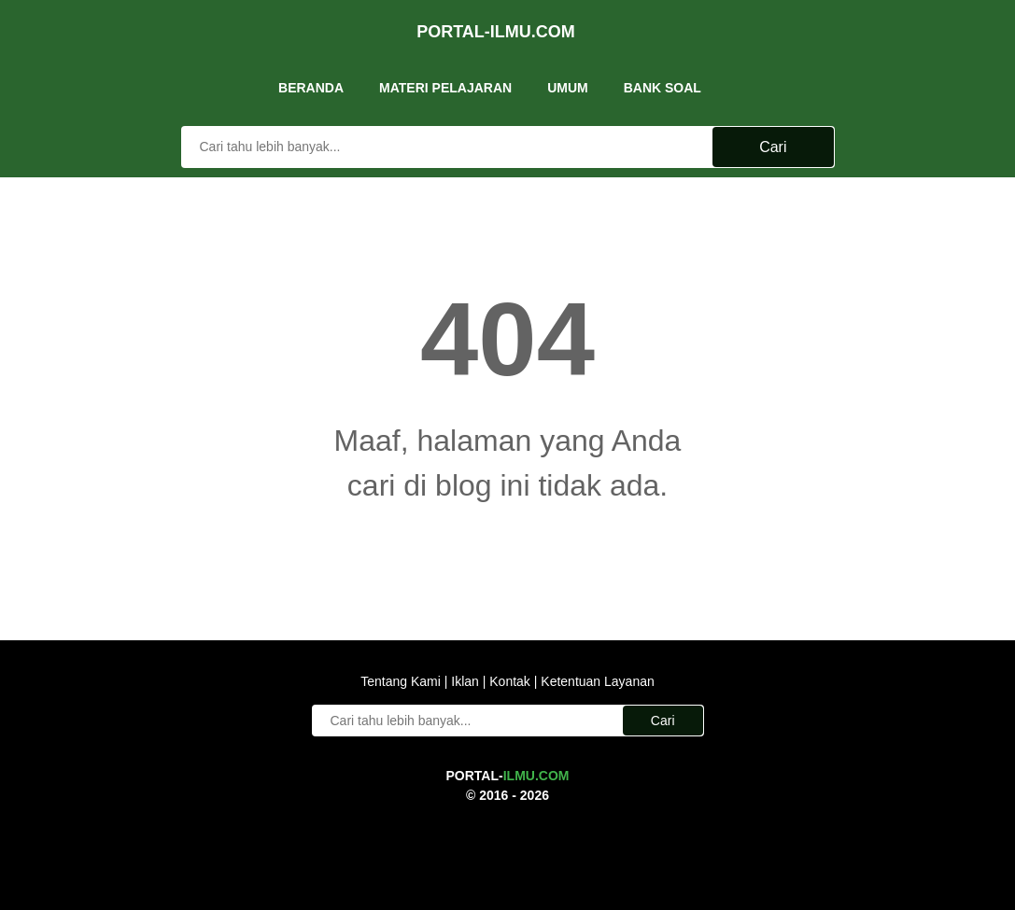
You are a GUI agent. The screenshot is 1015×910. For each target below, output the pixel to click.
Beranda (311, 73)
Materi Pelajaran (445, 73)
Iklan (464, 678)
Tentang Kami (402, 678)
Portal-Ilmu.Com (495, 22)
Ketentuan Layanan (595, 678)
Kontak (509, 678)
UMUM (567, 73)
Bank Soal (662, 73)
